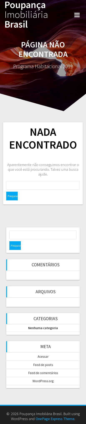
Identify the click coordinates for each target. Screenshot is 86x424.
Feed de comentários (43, 373)
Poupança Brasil (26, 14)
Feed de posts (43, 365)
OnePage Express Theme (55, 418)
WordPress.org (43, 381)
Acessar (43, 356)
